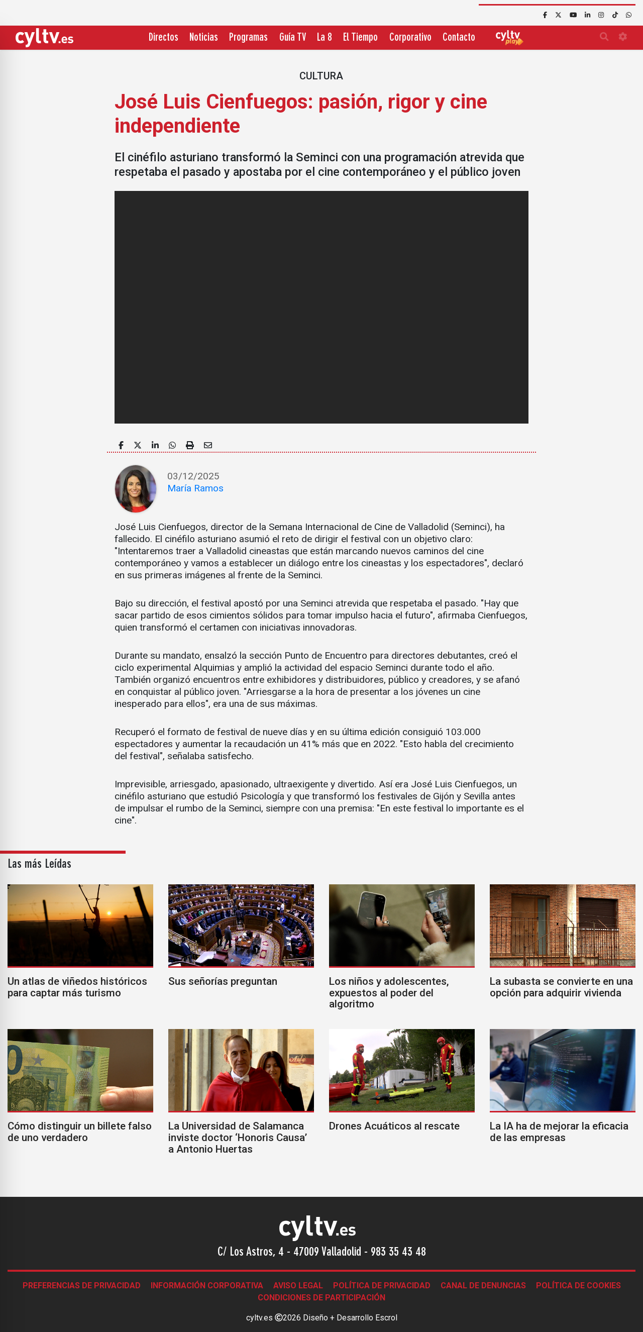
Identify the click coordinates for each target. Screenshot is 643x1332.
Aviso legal (298, 1285)
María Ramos (195, 488)
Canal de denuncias (483, 1285)
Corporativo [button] (410, 38)
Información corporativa (207, 1285)
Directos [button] (163, 38)
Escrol (386, 1317)
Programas (248, 38)
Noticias (203, 38)
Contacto (459, 38)
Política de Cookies (578, 1285)
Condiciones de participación (321, 1297)
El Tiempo (360, 38)
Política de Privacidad (382, 1285)
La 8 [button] (324, 38)
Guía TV (292, 38)
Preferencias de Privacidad (82, 1285)
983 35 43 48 (398, 1253)
